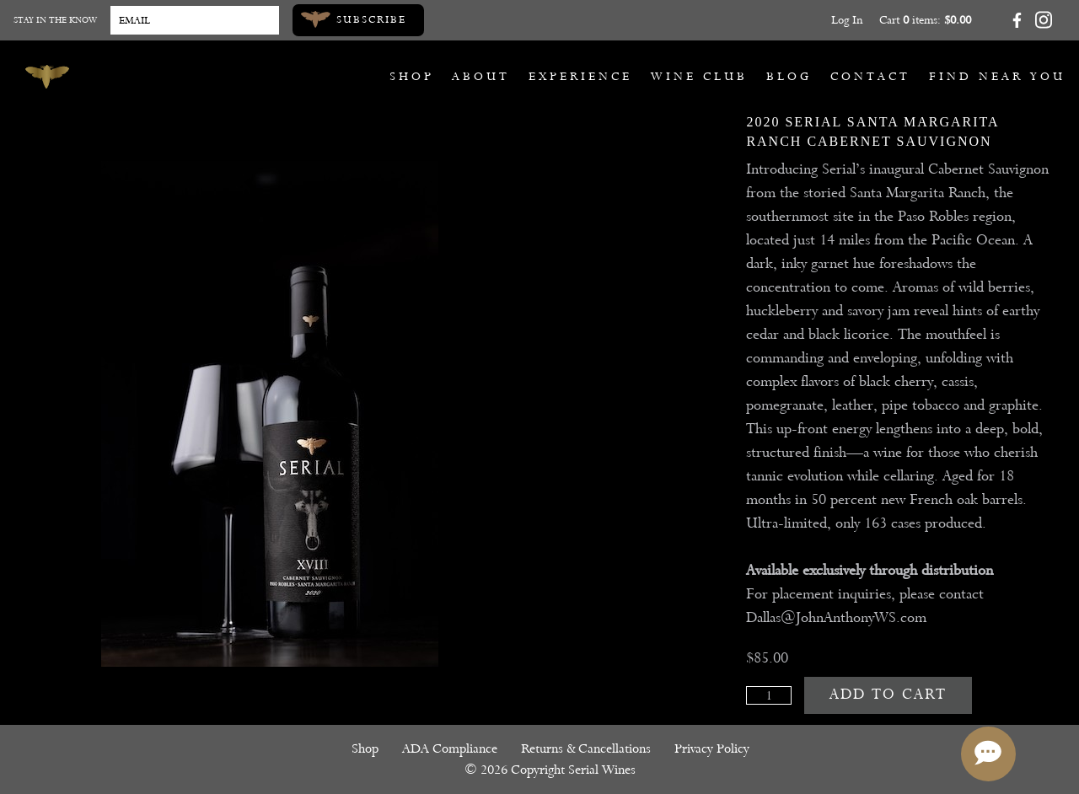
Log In (846, 20)
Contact (870, 76)
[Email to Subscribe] (194, 20)
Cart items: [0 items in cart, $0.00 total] (925, 20)
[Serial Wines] (47, 77)
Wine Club (699, 76)
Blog (789, 76)
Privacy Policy (711, 748)
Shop (411, 76)
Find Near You (997, 76)
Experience (580, 76)
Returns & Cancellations (586, 748)
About (481, 76)
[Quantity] (769, 695)
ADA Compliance (449, 748)
